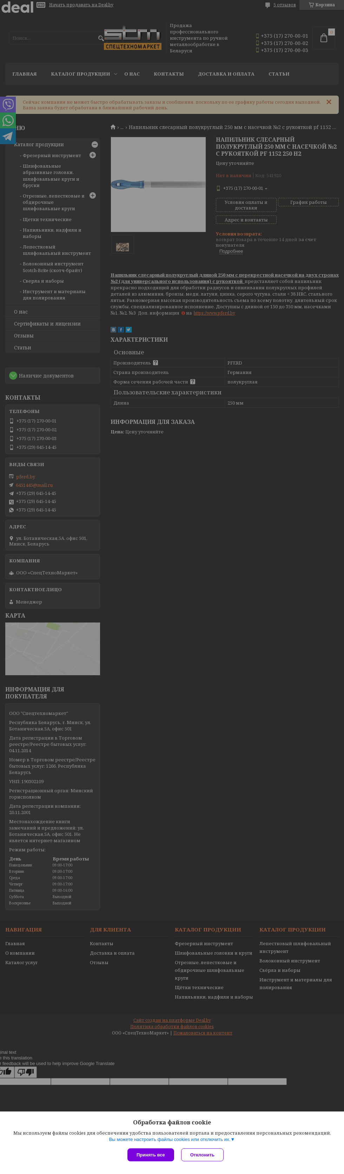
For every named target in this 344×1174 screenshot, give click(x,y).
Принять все (151, 1154)
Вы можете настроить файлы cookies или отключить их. (169, 1139)
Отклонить (202, 1154)
